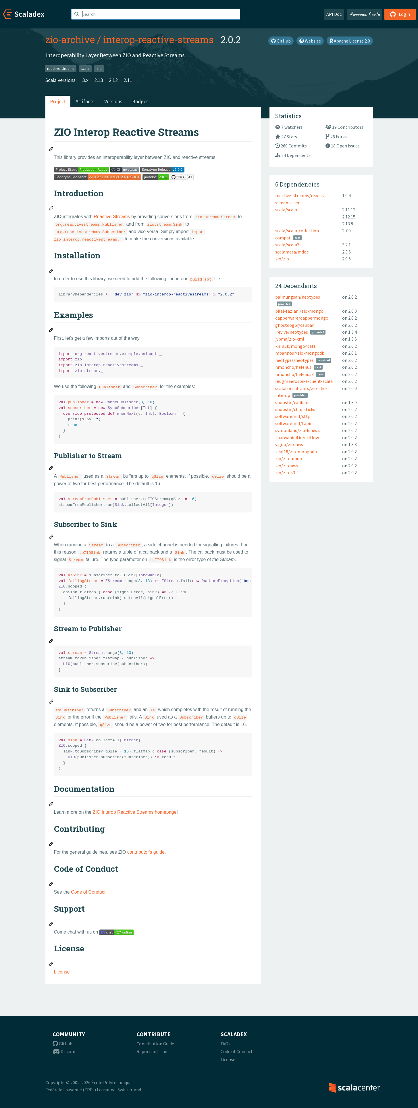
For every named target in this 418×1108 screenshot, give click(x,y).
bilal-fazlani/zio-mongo (299, 311)
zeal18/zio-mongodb (296, 451)
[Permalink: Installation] (51, 271)
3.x (85, 80)
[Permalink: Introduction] (51, 209)
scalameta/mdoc (292, 252)
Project (58, 101)
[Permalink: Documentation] (51, 805)
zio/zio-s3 (285, 472)
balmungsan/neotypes (297, 297)
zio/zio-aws (286, 465)
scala (85, 68)
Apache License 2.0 (350, 41)
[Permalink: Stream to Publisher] (51, 642)
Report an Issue (151, 1051)
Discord (64, 1051)
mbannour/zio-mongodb (299, 353)
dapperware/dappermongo (301, 318)
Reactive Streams (112, 216)
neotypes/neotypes (294, 360)
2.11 (128, 80)
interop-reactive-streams (158, 39)
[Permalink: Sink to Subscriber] (51, 702)
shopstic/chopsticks (295, 409)
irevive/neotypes (291, 332)
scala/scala (286, 209)
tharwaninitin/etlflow (297, 437)
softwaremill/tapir (293, 423)
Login (400, 14)
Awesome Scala (364, 14)
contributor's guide (146, 852)
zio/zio (282, 259)
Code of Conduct (88, 892)
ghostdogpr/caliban (295, 325)
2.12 (113, 80)
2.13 (98, 80)
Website (310, 41)
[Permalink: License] (51, 964)
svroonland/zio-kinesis (297, 430)
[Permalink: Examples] (51, 331)
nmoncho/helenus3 (294, 374)
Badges (140, 101)
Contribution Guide (155, 1043)
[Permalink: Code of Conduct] (51, 884)
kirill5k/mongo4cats (295, 346)
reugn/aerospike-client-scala (304, 381)
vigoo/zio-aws (289, 444)
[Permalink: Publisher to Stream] (51, 469)
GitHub (281, 41)
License (62, 971)
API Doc (334, 14)
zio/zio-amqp (288, 458)
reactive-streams (60, 68)
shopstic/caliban (291, 402)
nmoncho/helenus (293, 367)
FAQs (225, 1043)
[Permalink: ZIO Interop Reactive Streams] (51, 150)
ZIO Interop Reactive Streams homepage (135, 812)
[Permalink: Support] (51, 924)
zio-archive (70, 39)
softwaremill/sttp (293, 416)
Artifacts (85, 101)
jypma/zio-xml (289, 339)
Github (62, 1043)
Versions (113, 101)
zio (99, 68)
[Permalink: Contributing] (51, 844)
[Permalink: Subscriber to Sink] (51, 537)
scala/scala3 (287, 244)
